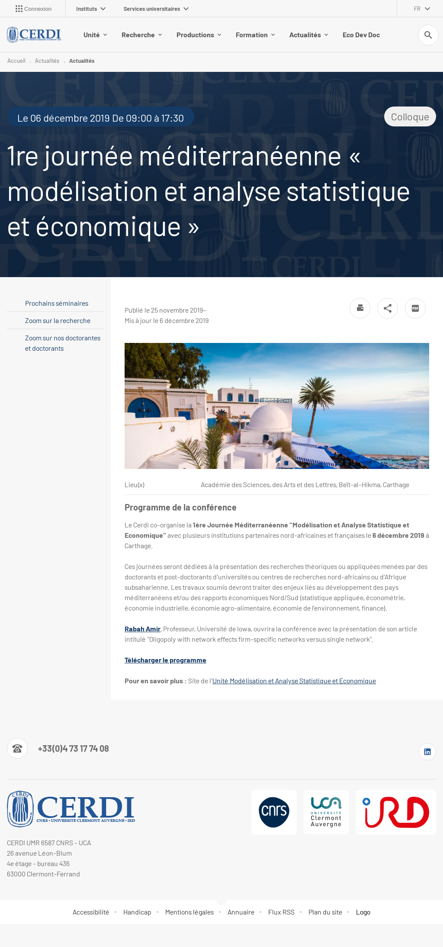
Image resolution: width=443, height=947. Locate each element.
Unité (95, 34)
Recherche (142, 34)
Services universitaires (156, 8)
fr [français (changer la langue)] (417, 8)
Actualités (308, 34)
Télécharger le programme (165, 660)
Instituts (91, 8)
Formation (255, 34)
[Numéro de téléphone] (58, 748)
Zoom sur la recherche (57, 320)
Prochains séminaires (56, 303)
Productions (199, 34)
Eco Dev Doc (361, 34)
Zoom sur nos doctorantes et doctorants (62, 342)
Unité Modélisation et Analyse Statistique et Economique (294, 680)
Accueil (16, 60)
